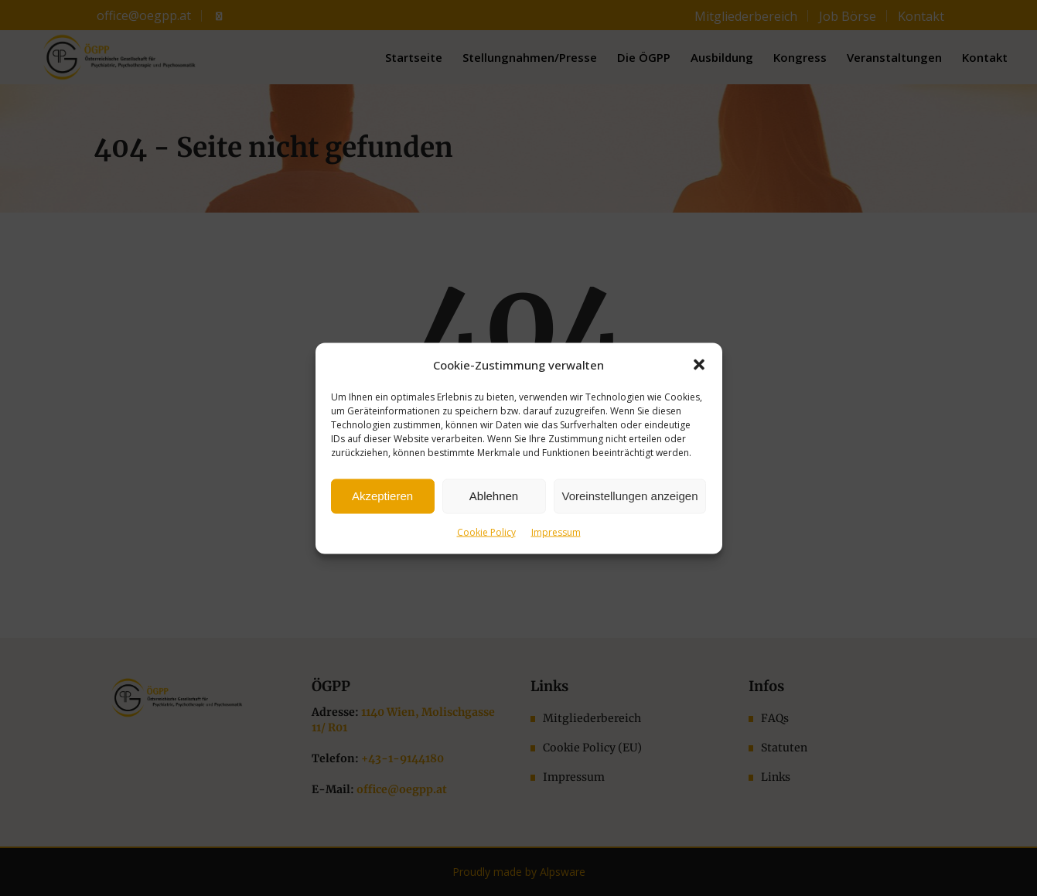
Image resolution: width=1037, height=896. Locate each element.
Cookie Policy (486, 531)
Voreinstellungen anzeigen (630, 496)
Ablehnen (493, 496)
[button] (699, 364)
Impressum (556, 531)
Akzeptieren (382, 496)
